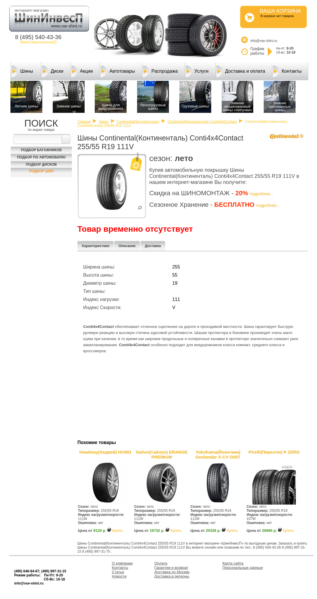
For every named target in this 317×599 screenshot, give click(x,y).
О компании (122, 563)
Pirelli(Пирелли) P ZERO (274, 452)
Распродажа (160, 71)
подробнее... (262, 193)
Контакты (287, 71)
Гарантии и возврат (171, 567)
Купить (117, 531)
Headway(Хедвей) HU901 (105, 452)
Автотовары (118, 71)
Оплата (160, 563)
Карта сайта (233, 563)
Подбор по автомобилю (41, 157)
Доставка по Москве (172, 572)
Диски (52, 71)
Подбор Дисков (41, 164)
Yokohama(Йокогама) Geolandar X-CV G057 (217, 454)
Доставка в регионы (171, 576)
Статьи (118, 572)
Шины (22, 71)
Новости (119, 576)
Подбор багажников (41, 150)
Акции (82, 71)
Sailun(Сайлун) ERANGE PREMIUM (162, 454)
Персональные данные (243, 567)
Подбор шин (41, 171)
